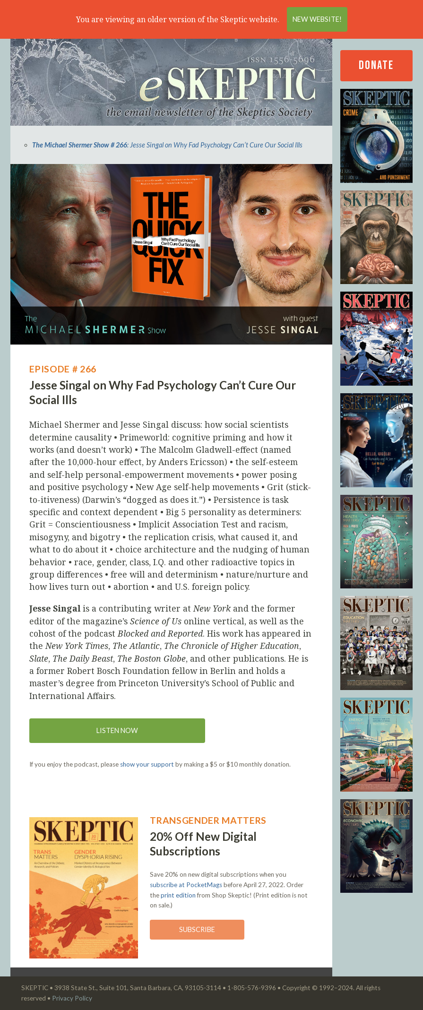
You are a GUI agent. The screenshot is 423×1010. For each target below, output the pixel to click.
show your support (147, 764)
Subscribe (197, 929)
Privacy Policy (72, 998)
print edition (178, 895)
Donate (376, 65)
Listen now (117, 730)
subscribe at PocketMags (186, 885)
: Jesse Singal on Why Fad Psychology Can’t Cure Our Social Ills (167, 145)
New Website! (317, 19)
